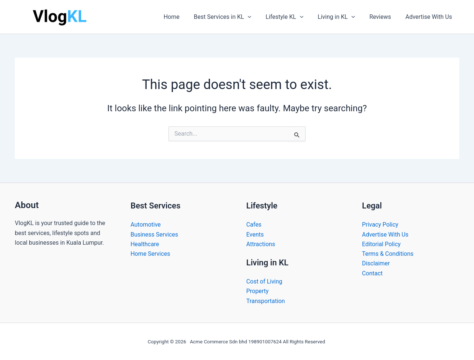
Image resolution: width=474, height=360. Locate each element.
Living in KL (342, 17)
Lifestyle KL (293, 17)
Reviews (384, 16)
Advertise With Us (430, 16)
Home (185, 16)
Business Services (154, 234)
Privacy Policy (380, 224)
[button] (259, 17)
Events (255, 234)
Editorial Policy (381, 243)
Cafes (253, 224)
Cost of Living (264, 281)
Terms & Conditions (388, 253)
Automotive (146, 224)
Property (257, 291)
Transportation (265, 301)
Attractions (260, 243)
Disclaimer (376, 263)
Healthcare (145, 243)
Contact (372, 273)
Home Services (150, 253)
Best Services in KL (233, 17)
